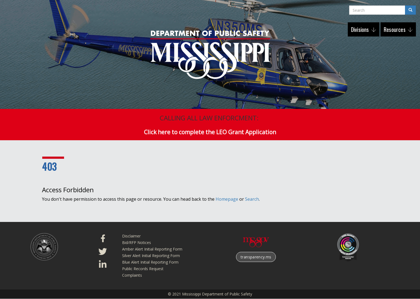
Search (252, 199)
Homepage (227, 199)
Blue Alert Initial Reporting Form (150, 262)
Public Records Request (143, 268)
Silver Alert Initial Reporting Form (151, 255)
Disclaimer (131, 236)
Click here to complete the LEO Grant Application (210, 132)
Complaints (132, 275)
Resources (395, 29)
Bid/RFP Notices (136, 242)
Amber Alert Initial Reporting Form (152, 249)
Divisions (360, 29)
